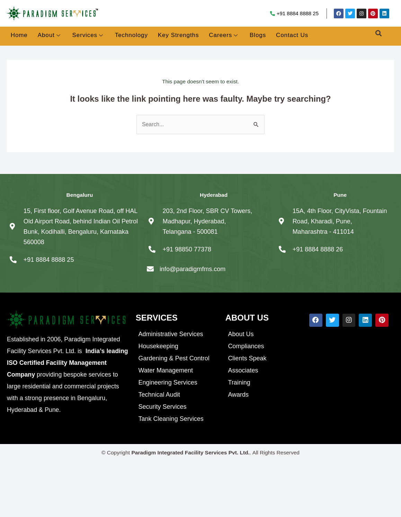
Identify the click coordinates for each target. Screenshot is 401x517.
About (49, 35)
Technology (131, 35)
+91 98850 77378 (186, 249)
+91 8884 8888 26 (318, 249)
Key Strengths (178, 35)
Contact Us (292, 35)
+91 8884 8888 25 (298, 13)
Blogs (258, 35)
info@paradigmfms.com (192, 269)
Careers (223, 35)
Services (87, 35)
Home (19, 35)
